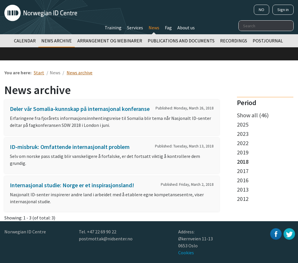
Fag (168, 27)
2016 (243, 180)
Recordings (233, 41)
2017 (243, 170)
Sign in (283, 9)
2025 (243, 124)
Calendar (25, 41)
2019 (243, 152)
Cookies (186, 252)
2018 (243, 161)
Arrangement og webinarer (109, 41)
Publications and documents (181, 41)
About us (186, 27)
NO (261, 9)
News (154, 27)
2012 (243, 198)
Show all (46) (253, 115)
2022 (243, 143)
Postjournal (268, 41)
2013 (243, 189)
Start (39, 72)
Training (113, 27)
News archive (56, 41)
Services (135, 27)
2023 (243, 133)
